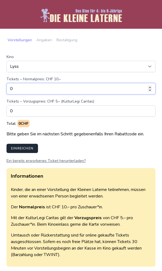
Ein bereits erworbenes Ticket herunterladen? (46, 160)
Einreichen (22, 148)
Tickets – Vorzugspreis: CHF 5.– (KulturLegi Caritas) (50, 101)
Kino (10, 56)
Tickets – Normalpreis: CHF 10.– (34, 79)
